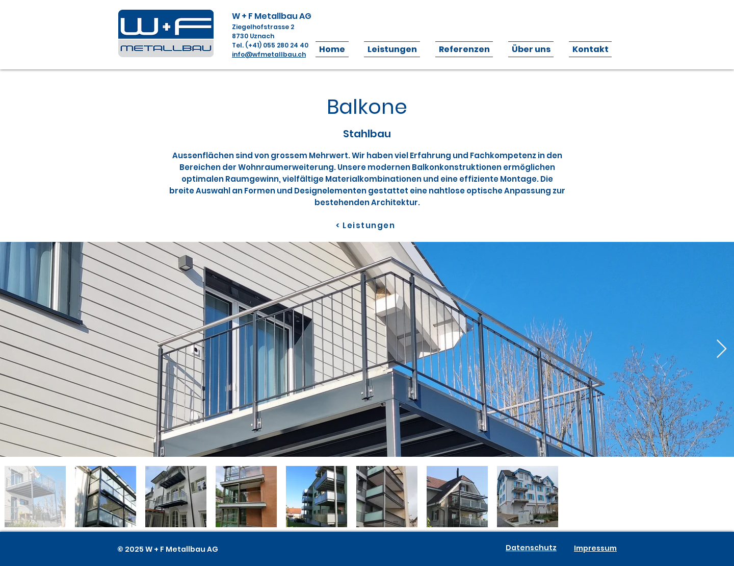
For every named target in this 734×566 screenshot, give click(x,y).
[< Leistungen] (366, 225)
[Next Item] (721, 349)
